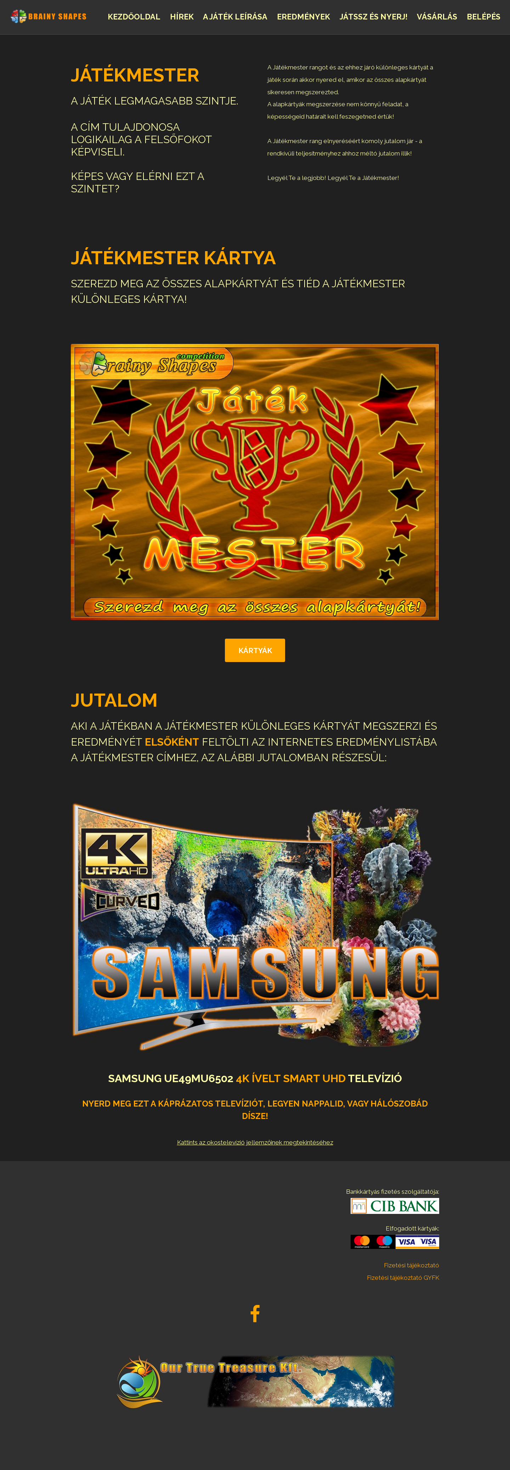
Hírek (182, 16)
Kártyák (255, 650)
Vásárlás (437, 16)
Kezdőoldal (134, 16)
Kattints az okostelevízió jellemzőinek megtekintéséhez (255, 1142)
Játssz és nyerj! (374, 16)
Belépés (483, 16)
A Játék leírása (235, 16)
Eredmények (303, 16)
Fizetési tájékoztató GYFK (403, 1277)
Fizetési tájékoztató (411, 1265)
